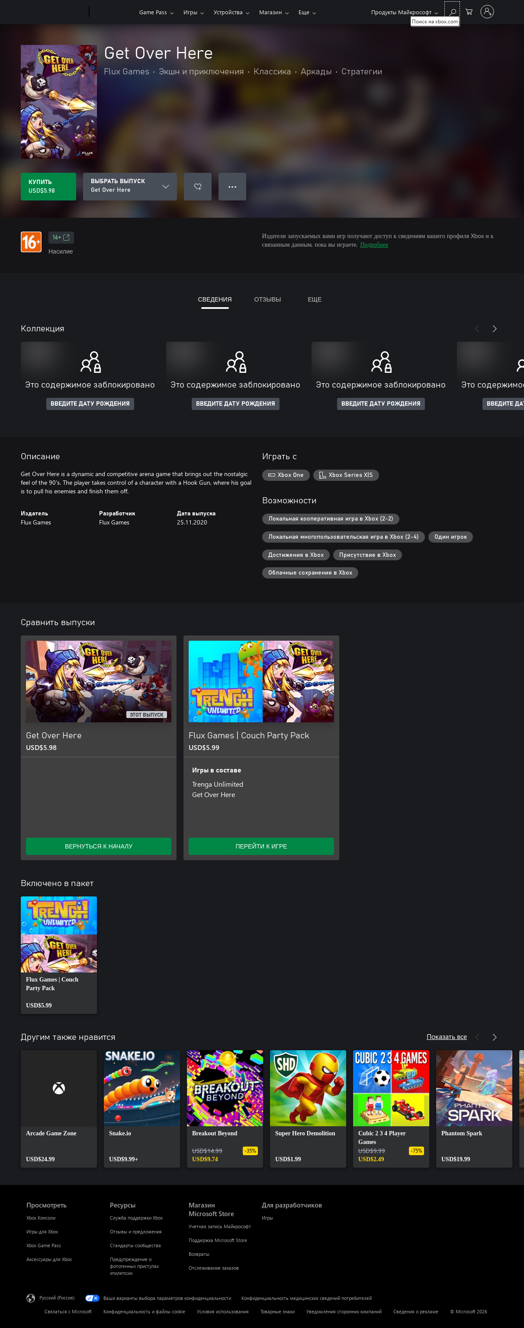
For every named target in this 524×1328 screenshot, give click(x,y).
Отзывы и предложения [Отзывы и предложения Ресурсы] (136, 1231)
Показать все (447, 1036)
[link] (59, 955)
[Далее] (494, 329)
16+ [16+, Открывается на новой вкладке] (61, 237)
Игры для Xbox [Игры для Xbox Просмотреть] (42, 1231)
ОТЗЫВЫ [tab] (267, 299)
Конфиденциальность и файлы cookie (144, 1311)
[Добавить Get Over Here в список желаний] (198, 186)
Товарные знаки (277, 1311)
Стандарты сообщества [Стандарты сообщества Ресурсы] (135, 1245)
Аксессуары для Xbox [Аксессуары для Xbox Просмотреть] (49, 1259)
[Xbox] (113, 12)
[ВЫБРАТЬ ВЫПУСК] (130, 186)
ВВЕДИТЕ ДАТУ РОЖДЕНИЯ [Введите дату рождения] (90, 404)
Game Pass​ (153, 12)
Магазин (270, 12)
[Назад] (477, 329)
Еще (304, 12)
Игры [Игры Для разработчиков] (267, 1217)
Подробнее (374, 244)
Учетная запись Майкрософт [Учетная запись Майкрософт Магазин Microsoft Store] (220, 1226)
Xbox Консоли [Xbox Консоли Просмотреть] (40, 1217)
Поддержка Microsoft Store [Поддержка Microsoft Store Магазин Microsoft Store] (218, 1240)
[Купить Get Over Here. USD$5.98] (48, 186)
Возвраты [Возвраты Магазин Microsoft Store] (199, 1254)
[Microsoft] (56, 12)
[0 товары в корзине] (469, 11)
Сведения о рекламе (415, 1311)
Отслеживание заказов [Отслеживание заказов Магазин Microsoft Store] (214, 1268)
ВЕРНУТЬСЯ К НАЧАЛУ (98, 846)
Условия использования (223, 1311)
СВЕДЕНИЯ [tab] (215, 299)
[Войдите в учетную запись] (487, 11)
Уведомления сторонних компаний (344, 1311)
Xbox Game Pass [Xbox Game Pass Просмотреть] (43, 1245)
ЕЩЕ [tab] (314, 299)
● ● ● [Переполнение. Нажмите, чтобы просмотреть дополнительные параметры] (232, 186)
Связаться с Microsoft (68, 1311)
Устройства (228, 12)
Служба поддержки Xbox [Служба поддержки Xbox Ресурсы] (136, 1217)
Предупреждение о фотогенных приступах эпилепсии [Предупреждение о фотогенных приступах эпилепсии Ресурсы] (134, 1266)
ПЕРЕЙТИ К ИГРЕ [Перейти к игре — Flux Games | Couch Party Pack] (261, 846)
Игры (190, 12)
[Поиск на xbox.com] (452, 11)
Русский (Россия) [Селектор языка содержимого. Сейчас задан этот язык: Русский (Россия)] (56, 1297)
